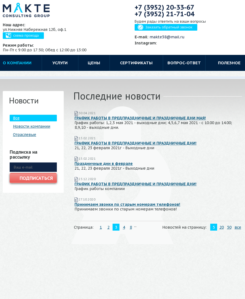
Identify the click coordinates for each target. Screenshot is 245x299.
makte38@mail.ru (167, 36)
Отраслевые (24, 134)
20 (221, 227)
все (238, 227)
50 (229, 227)
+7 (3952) (164, 7)
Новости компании (31, 126)
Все (16, 118)
